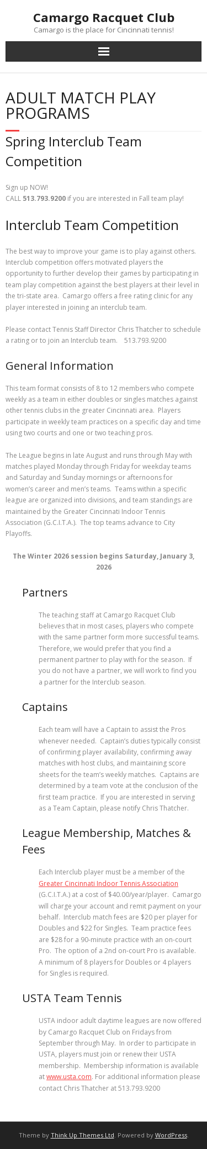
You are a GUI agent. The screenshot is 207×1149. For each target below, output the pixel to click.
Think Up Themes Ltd (82, 1135)
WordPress (171, 1135)
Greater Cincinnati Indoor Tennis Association (108, 883)
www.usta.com (69, 1076)
